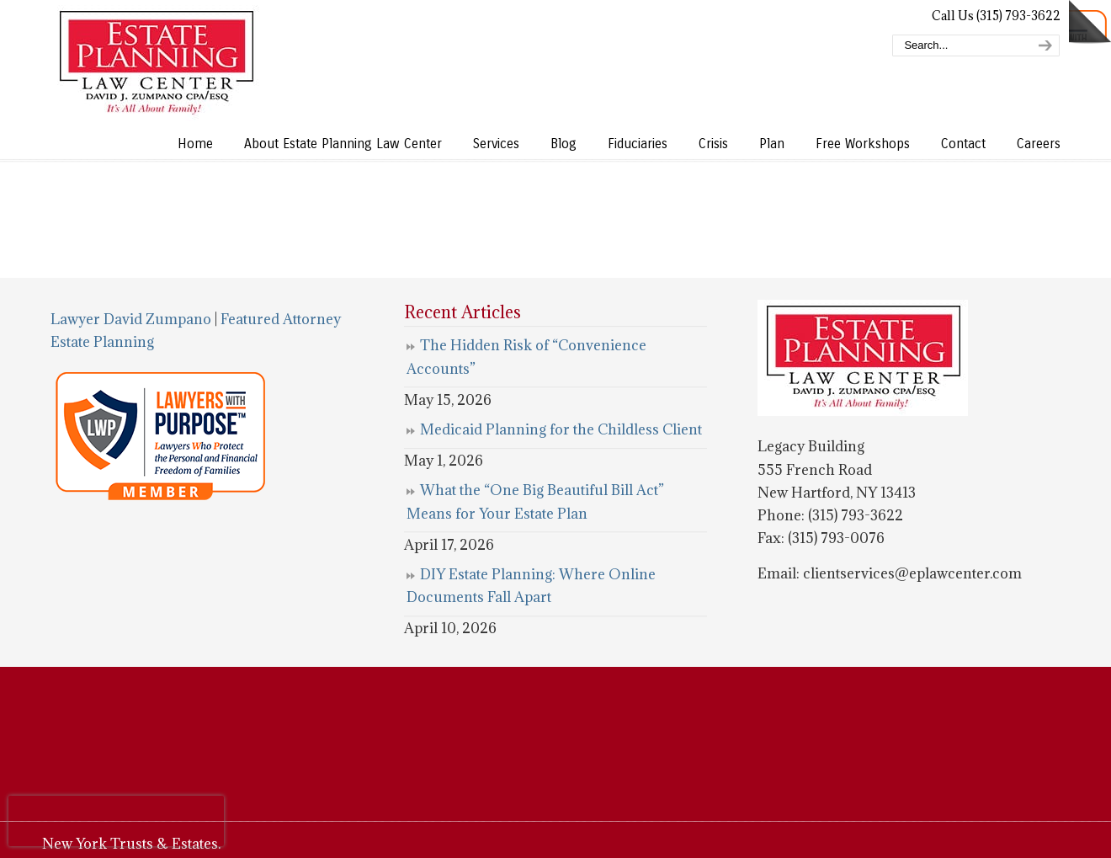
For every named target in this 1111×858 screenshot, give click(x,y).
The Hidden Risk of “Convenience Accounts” (526, 356)
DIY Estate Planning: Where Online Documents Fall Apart (531, 585)
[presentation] (116, 821)
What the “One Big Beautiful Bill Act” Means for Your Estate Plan (535, 501)
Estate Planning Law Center (155, 63)
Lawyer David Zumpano (130, 319)
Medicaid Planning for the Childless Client (561, 429)
